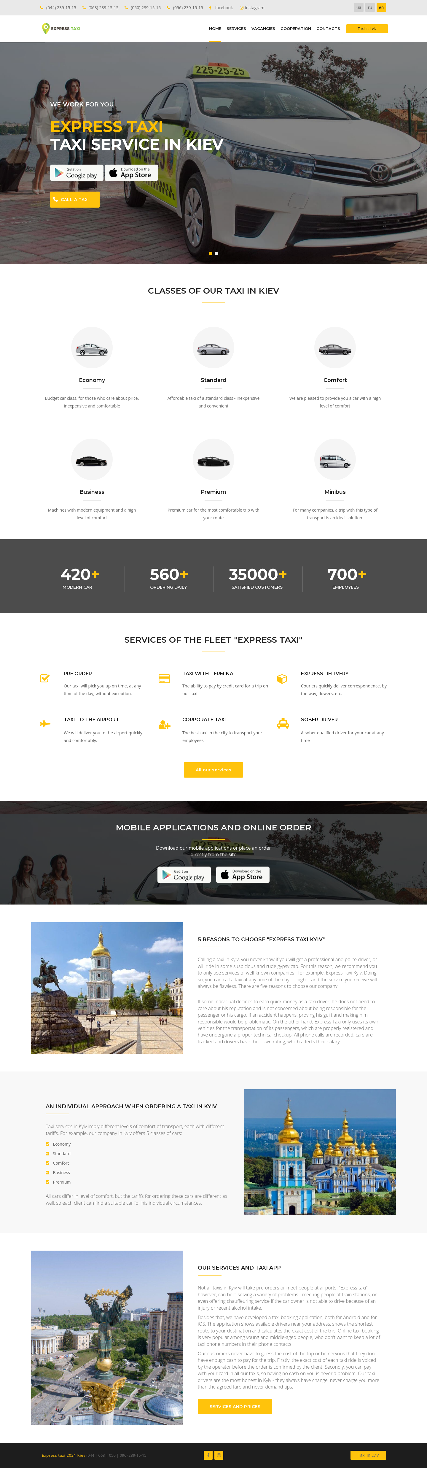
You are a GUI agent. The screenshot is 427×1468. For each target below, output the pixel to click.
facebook (224, 7)
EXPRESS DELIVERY (324, 673)
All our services (213, 770)
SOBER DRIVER (319, 719)
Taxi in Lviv (368, 1455)
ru (370, 7)
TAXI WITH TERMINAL (209, 673)
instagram (255, 7)
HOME (215, 28)
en (381, 7)
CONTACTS (328, 28)
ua (358, 7)
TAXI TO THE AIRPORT (91, 719)
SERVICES (236, 28)
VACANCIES (263, 28)
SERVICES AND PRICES (235, 1406)
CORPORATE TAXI (204, 719)
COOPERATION (296, 28)
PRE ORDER (78, 673)
